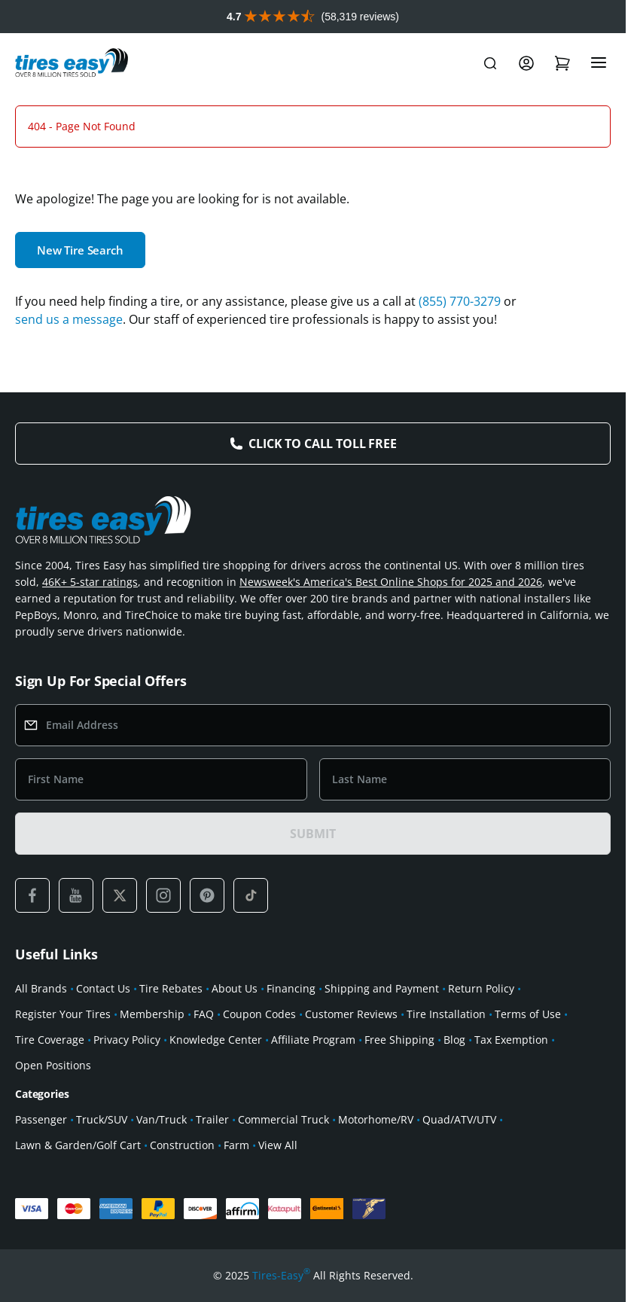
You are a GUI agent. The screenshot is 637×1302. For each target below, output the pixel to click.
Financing (291, 988)
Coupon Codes (259, 1014)
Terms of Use (528, 1014)
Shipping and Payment (382, 988)
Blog (454, 1039)
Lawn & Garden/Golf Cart (78, 1145)
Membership (152, 1014)
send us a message (69, 319)
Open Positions (53, 1065)
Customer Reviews (351, 1014)
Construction (182, 1145)
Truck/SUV (101, 1119)
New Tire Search (80, 250)
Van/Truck (161, 1119)
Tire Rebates (171, 988)
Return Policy (481, 988)
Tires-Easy (281, 1275)
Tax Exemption (511, 1039)
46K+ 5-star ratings (90, 582)
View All (277, 1145)
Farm (236, 1145)
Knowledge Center (215, 1039)
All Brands (41, 988)
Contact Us (103, 988)
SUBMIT (312, 833)
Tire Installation (446, 1014)
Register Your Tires (63, 1014)
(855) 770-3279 (460, 301)
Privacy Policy (126, 1039)
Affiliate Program (313, 1039)
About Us (235, 988)
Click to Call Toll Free (322, 443)
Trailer (212, 1119)
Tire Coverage (49, 1039)
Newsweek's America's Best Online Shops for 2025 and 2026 (390, 582)
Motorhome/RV (375, 1119)
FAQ (204, 1014)
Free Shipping (399, 1039)
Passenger (41, 1119)
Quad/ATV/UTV (459, 1119)
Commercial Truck (283, 1119)
